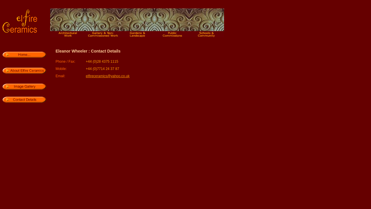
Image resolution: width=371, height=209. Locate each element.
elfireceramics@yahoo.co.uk (108, 76)
